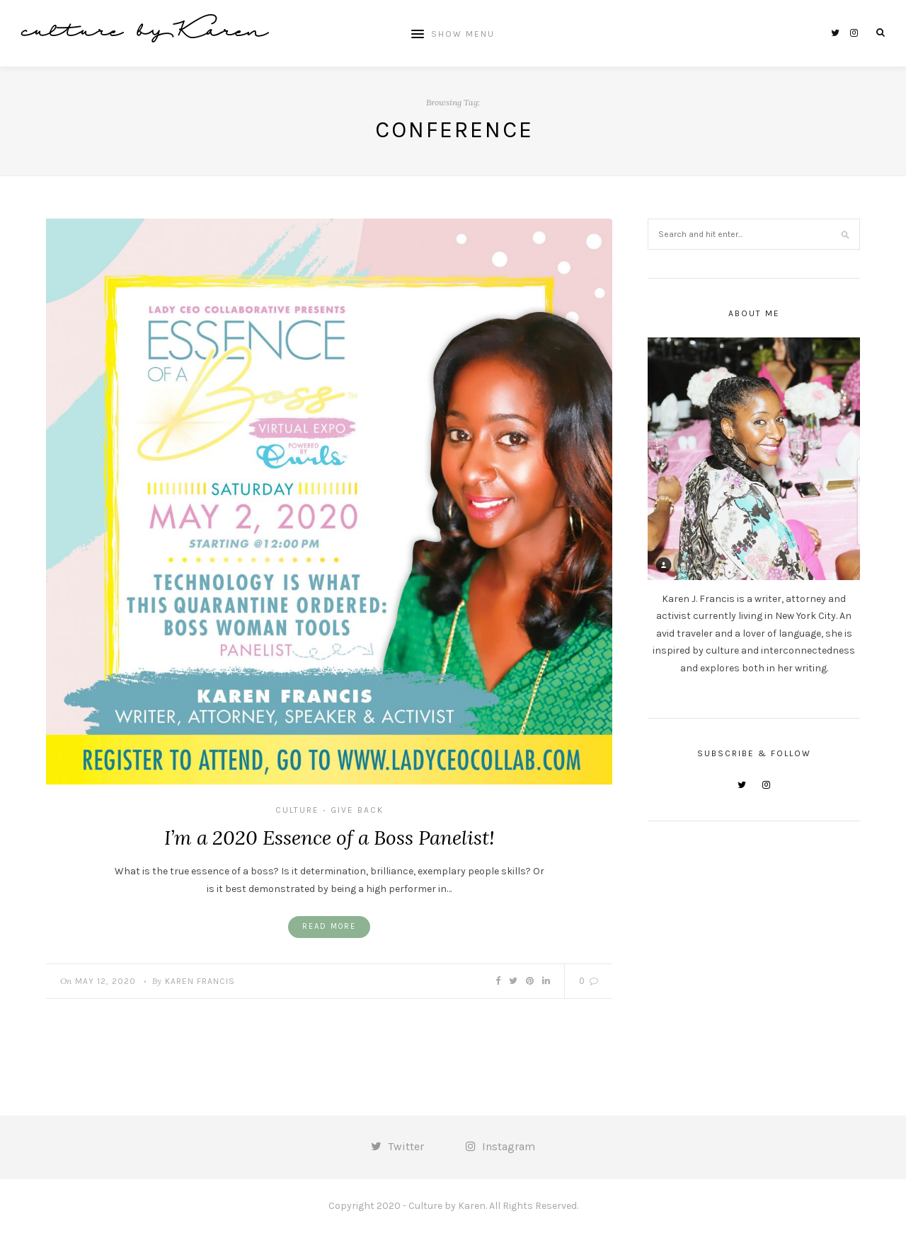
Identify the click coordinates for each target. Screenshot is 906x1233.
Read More (329, 926)
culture (297, 810)
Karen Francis (200, 981)
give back (357, 810)
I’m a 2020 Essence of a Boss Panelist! (329, 837)
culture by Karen (144, 32)
